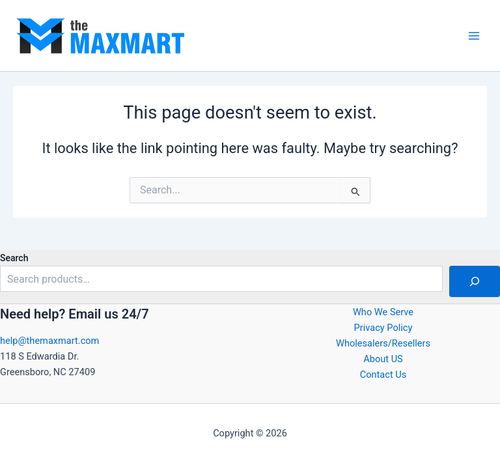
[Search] (474, 281)
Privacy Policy (383, 328)
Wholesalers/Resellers (383, 343)
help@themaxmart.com (49, 341)
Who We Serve (383, 312)
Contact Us (383, 374)
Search (14, 258)
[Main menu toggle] (474, 35)
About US (383, 359)
